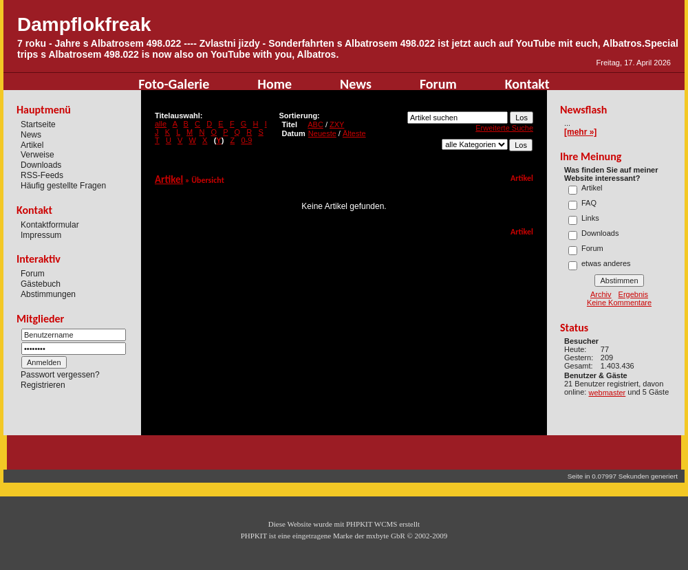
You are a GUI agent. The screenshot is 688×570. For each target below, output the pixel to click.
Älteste (354, 133)
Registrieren (43, 385)
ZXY (337, 124)
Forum (438, 84)
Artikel (32, 144)
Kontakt (527, 84)
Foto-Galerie (173, 84)
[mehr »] (580, 132)
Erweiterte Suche (504, 128)
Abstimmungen (48, 294)
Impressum (41, 234)
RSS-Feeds (42, 175)
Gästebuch (41, 284)
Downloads (41, 165)
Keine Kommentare (619, 302)
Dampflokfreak (84, 24)
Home (274, 84)
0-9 (246, 140)
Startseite (38, 124)
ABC (315, 124)
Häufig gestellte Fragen (63, 185)
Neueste (322, 133)
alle (160, 124)
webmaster (606, 392)
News (356, 84)
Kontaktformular (50, 225)
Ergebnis (633, 294)
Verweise (37, 155)
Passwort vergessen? (60, 375)
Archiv (601, 294)
